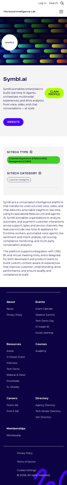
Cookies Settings (26, 470)
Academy (41, 351)
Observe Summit (45, 314)
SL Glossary (13, 386)
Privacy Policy (14, 314)
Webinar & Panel (16, 374)
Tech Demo (13, 369)
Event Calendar (44, 308)
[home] (19, 11)
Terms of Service (26, 461)
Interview (12, 363)
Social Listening (44, 332)
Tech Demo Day (45, 320)
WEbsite (13, 121)
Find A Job (12, 405)
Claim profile (54, 93)
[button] (60, 12)
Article (10, 351)
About (10, 308)
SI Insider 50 (42, 326)
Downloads (13, 380)
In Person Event (16, 357)
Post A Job (13, 411)
